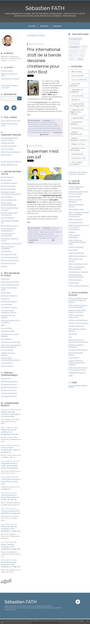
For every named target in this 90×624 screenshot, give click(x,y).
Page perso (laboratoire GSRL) (9, 75)
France (80, 59)
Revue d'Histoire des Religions (75, 354)
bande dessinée (33, 238)
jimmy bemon (43, 238)
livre (82, 51)
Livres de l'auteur (78, 96)
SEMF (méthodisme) (75, 219)
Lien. (29, 114)
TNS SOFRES (72, 334)
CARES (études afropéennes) (78, 286)
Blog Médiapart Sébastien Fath (10, 222)
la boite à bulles (52, 126)
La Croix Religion (6, 304)
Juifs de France (6, 378)
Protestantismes (33, 124)
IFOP (70, 337)
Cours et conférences (79, 80)
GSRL (84, 47)
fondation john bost (49, 130)
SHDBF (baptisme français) (77, 256)
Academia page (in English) (10, 78)
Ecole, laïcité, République (74, 85)
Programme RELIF (78, 118)
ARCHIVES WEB (6, 155)
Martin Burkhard (7, 562)
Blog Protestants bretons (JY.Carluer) (10, 209)
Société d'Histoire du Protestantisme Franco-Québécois (76, 363)
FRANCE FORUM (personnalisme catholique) (10, 359)
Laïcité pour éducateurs (9, 295)
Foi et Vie (4, 266)
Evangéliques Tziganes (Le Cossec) (10, 239)
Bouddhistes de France (9, 387)
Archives (44, 26)
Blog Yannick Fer (6, 180)
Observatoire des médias (10, 282)
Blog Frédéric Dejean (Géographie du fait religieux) (11, 193)
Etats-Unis (72, 55)
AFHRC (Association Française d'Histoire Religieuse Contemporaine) (78, 214)
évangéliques (74, 47)
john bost (31, 128)
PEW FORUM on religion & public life (77, 330)
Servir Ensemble (6, 363)
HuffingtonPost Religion (9, 301)
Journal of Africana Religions (78, 350)
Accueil (31, 26)
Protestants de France (9, 396)
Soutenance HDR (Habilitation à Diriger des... (11, 512)
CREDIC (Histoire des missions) (75, 260)
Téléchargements (78, 154)
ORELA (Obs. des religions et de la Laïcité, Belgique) (11, 346)
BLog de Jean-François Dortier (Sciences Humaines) (78, 341)
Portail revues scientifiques (78, 320)
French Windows (7, 197)
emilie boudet (52, 238)
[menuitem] (32, 25)
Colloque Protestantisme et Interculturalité (10, 415)
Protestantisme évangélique (45, 122)
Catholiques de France (9, 384)
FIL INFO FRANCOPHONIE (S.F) (11, 161)
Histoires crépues (7, 366)
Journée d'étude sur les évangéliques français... (9, 432)
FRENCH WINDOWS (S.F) (9, 164)
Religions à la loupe (78, 144)
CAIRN (70, 375)
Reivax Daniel (6, 544)
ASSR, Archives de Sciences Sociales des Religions (78, 306)
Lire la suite (13, 60)
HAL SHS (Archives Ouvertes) (78, 323)
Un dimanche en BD (46, 124)
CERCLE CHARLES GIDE (8, 200)
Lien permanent (34, 120)
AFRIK (3, 325)
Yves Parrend (6, 495)
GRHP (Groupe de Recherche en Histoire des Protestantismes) (78, 227)
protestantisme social (53, 128)
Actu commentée (78, 76)
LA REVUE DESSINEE (8, 331)
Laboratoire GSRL (74, 196)
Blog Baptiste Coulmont (9, 183)
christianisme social (35, 130)
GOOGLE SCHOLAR (7, 143)
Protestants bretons (75, 222)
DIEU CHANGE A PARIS (76, 209)
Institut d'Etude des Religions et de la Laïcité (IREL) (78, 192)
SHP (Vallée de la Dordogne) (78, 272)
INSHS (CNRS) (73, 250)
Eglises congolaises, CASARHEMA (8, 247)
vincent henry (33, 126)
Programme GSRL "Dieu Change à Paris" (76, 105)
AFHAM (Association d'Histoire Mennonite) (76, 276)
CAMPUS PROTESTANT (76, 253)
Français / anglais (7, 71)
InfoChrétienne (6, 251)
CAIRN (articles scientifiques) (11, 152)
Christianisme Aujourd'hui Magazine (10, 335)
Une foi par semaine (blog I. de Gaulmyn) (10, 321)
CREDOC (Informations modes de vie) (76, 316)
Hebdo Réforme (6, 339)
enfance (31, 234)
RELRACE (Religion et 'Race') (77, 264)
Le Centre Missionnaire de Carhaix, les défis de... (9, 497)
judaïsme (51, 234)
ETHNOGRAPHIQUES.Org (76, 373)
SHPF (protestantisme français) (76, 205)
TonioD (4, 479)
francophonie (74, 43)
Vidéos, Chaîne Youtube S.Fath (9, 124)
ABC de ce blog (77, 72)
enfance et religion (40, 234)
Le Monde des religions (9, 307)
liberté (58, 232)
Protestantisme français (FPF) (11, 243)
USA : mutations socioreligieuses (76, 163)
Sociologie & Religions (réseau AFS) (76, 346)
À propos (57, 26)
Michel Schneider (7, 527)
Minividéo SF (76, 100)
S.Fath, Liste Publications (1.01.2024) (9, 86)
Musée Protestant (7, 177)
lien (50, 99)
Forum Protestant (7, 350)
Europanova (5, 298)
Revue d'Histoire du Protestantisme (8, 234)
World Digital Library (75, 280)
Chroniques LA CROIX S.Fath (11, 342)
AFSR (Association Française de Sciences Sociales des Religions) (78, 300)
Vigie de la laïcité (6, 328)
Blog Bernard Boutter (8, 189)
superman (40, 236)
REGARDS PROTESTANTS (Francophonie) (9, 214)
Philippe (4, 430)
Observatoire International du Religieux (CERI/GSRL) (77, 173)
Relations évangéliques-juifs (75, 133)
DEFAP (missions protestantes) (74, 236)
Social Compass (73, 358)
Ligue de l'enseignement (9, 257)
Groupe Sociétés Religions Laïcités (77, 386)
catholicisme (32, 236)
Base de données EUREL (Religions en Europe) (77, 311)
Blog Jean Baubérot (7, 218)
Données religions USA (76, 326)
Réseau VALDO (73, 283)
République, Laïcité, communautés (44, 230)
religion (47, 232)
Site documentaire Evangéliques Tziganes (8, 311)
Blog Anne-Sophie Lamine (10, 260)
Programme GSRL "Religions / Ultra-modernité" (76, 112)
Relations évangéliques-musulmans (78, 139)
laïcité (82, 55)
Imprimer (44, 134)
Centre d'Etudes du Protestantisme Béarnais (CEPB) (77, 242)
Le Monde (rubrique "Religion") (8, 316)
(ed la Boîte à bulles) (44, 196)
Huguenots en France (8, 263)
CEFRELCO (72, 232)
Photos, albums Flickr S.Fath (10, 120)
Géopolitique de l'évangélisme (76, 91)
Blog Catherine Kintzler (9, 254)
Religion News (6, 292)
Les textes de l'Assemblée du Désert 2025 (10, 481)
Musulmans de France (8, 390)
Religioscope (5, 279)
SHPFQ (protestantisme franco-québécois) (76, 268)
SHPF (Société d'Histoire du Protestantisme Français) (77, 368)
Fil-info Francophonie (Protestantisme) (8, 229)
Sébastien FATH (45, 8)
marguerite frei (6, 463)
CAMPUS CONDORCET (76, 247)
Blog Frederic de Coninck (9, 225)
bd (59, 126)
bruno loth (42, 126)
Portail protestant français (10, 285)
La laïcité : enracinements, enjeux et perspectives (10, 450)
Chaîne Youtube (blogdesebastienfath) (8, 204)
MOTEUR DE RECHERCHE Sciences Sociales (9, 139)
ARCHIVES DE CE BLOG (9, 146)
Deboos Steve (6, 412)
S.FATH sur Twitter (7, 149)
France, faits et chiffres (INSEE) (9, 288)
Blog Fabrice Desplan (8, 186)
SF (2, 448)
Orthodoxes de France (9, 393)
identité (53, 232)
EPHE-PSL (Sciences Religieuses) (75, 200)
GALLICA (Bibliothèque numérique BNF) (76, 187)
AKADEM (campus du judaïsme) (8, 354)
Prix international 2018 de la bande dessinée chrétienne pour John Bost (44, 60)
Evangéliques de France (9, 381)
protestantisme (40, 128)
